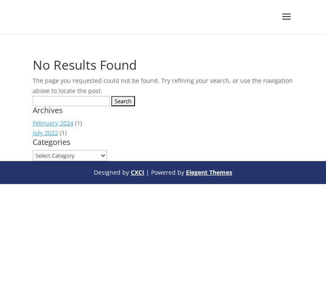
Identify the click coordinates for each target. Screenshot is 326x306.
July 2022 (45, 133)
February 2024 (53, 123)
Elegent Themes (209, 172)
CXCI (137, 172)
